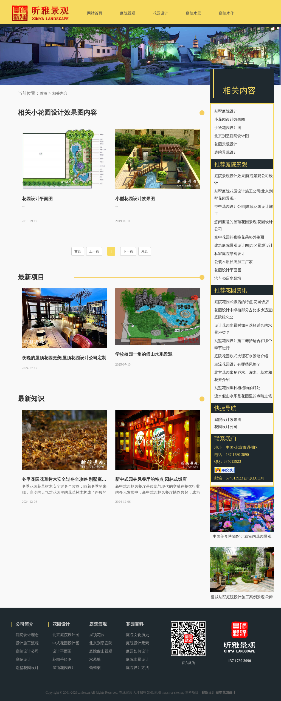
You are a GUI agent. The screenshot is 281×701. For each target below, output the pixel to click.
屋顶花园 (97, 635)
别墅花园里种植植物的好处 (237, 388)
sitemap (179, 692)
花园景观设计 (225, 144)
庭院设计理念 (27, 635)
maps (165, 692)
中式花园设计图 (65, 643)
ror (171, 692)
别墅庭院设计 (225, 111)
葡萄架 (95, 668)
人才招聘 (139, 692)
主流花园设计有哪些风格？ (237, 364)
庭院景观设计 (225, 152)
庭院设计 (23, 659)
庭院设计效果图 (227, 420)
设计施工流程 (27, 643)
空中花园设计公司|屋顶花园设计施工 (243, 210)
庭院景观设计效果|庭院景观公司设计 (243, 179)
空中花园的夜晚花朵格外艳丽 (239, 237)
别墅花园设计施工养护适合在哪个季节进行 (243, 344)
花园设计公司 (225, 427)
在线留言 (125, 692)
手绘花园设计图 (227, 128)
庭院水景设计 (137, 659)
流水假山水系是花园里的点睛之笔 (243, 396)
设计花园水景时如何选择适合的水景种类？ (243, 329)
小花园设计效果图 (229, 119)
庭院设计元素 (137, 643)
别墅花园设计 (27, 668)
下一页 (128, 251)
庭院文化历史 (137, 635)
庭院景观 (98, 624)
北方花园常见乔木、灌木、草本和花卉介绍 (243, 376)
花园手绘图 (62, 659)
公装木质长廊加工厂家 (233, 262)
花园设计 (61, 624)
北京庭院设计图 (65, 635)
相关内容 (60, 93)
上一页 (94, 251)
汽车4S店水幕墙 (227, 278)
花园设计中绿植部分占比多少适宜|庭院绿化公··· (243, 313)
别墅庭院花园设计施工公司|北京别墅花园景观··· (243, 194)
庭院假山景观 (100, 651)
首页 (43, 93)
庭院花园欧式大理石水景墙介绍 (241, 356)
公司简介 (24, 624)
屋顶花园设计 (63, 668)
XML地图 (154, 692)
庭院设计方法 (137, 668)
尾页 (144, 251)
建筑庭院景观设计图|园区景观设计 (243, 245)
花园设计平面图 (227, 270)
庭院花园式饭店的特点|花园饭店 (241, 302)
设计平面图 (62, 651)
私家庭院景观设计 (229, 254)
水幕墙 (95, 659)
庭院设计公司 (27, 651)
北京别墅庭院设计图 (231, 136)
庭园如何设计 (137, 651)
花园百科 (135, 624)
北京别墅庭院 (100, 643)
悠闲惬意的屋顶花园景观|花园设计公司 (243, 225)
